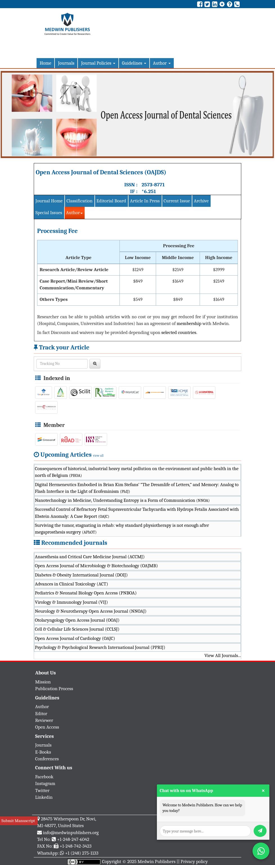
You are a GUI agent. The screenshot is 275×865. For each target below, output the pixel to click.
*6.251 (148, 191)
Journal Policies (98, 63)
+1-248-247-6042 (73, 839)
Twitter (42, 790)
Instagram (45, 783)
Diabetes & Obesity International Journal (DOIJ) (81, 575)
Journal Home (48, 200)
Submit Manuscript (18, 820)
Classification (79, 200)
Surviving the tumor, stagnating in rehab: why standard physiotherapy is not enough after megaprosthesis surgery (122, 529)
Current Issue (177, 200)
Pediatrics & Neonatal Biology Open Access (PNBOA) (86, 593)
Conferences (47, 758)
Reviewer (44, 720)
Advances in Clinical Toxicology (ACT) (71, 584)
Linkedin (44, 797)
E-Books (43, 752)
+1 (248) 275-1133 (81, 853)
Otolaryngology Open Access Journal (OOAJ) (77, 620)
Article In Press (145, 200)
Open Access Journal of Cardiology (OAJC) (75, 638)
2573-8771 (153, 185)
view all (98, 455)
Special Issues (48, 212)
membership (189, 323)
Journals (66, 63)
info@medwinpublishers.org (71, 832)
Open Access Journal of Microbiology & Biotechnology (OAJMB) (96, 565)
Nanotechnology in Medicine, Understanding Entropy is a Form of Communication (122, 500)
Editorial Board (111, 200)
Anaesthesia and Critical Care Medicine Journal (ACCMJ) (90, 556)
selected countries (178, 332)
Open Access (47, 727)
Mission (43, 682)
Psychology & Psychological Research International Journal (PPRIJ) (100, 647)
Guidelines (134, 63)
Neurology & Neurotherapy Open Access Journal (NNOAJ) (90, 611)
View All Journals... (222, 655)
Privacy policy (194, 861)
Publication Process (54, 688)
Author (162, 63)
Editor (41, 713)
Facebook (44, 776)
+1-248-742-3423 (75, 846)
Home (45, 63)
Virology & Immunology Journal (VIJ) (71, 602)
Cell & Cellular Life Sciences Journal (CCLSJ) (77, 629)
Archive (201, 200)
